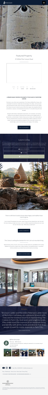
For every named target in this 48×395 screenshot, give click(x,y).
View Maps (24, 152)
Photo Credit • (19, 371)
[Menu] (44, 2)
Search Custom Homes (24, 254)
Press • (3, 371)
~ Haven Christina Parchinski (24, 330)
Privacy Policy (24, 371)
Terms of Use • (13, 371)
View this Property (24, 127)
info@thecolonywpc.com (27, 368)
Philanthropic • (8, 371)
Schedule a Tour (24, 156)
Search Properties (24, 149)
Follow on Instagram (24, 358)
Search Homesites (24, 230)
